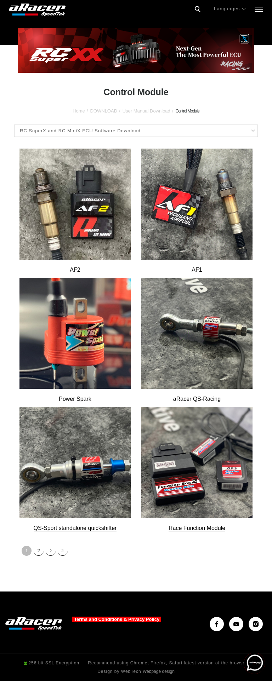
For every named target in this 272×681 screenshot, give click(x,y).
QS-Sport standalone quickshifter (75, 528)
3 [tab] (147, 66)
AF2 (75, 270)
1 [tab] (125, 66)
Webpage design (159, 671)
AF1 (197, 270)
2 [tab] (136, 66)
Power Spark (75, 399)
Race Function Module (197, 528)
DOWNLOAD (103, 111)
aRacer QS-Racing (197, 399)
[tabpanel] (136, 50)
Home (79, 111)
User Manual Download (146, 111)
